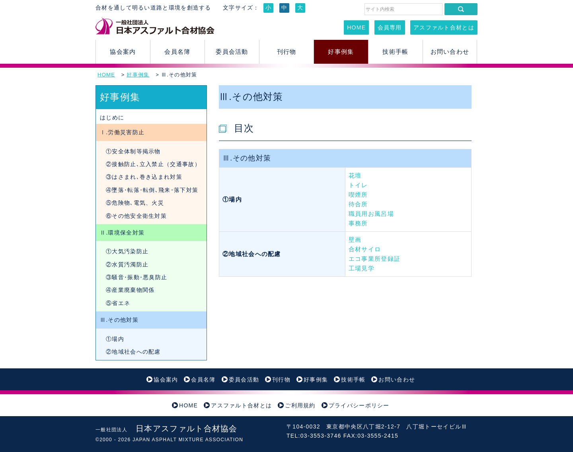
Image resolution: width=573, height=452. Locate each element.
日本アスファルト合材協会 (167, 428)
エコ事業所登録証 (374, 258)
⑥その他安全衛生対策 (136, 216)
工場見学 (361, 268)
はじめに (112, 117)
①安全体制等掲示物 (133, 151)
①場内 (115, 339)
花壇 (355, 175)
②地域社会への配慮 (133, 351)
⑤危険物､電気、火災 (135, 203)
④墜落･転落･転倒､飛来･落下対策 (152, 190)
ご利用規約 (300, 405)
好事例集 (341, 51)
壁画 (355, 239)
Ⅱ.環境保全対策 (122, 232)
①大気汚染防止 (127, 251)
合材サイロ (365, 249)
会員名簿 (177, 51)
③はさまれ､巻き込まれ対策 (144, 177)
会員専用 (390, 27)
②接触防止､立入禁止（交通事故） (153, 164)
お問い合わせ (450, 51)
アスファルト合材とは (443, 27)
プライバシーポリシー (359, 405)
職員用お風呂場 (371, 213)
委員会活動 (232, 51)
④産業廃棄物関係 (130, 290)
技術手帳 (395, 51)
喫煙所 (358, 194)
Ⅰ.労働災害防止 (122, 132)
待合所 (358, 204)
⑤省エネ (118, 303)
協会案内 (123, 51)
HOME (356, 27)
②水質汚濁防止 (127, 264)
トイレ (358, 185)
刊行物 (286, 51)
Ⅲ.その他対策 (119, 320)
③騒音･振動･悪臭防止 (136, 277)
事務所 (358, 223)
